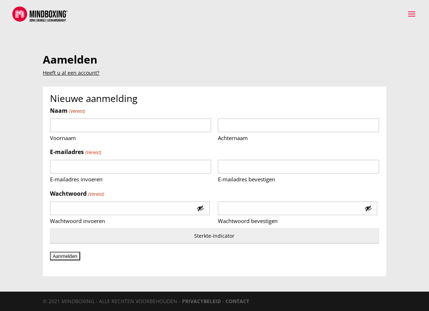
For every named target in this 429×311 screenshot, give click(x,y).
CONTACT (237, 301)
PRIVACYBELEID (201, 301)
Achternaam (233, 137)
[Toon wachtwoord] (200, 208)
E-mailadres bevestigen (246, 179)
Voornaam (63, 137)
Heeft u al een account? (71, 72)
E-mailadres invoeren (76, 179)
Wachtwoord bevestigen (248, 220)
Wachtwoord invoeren (77, 220)
